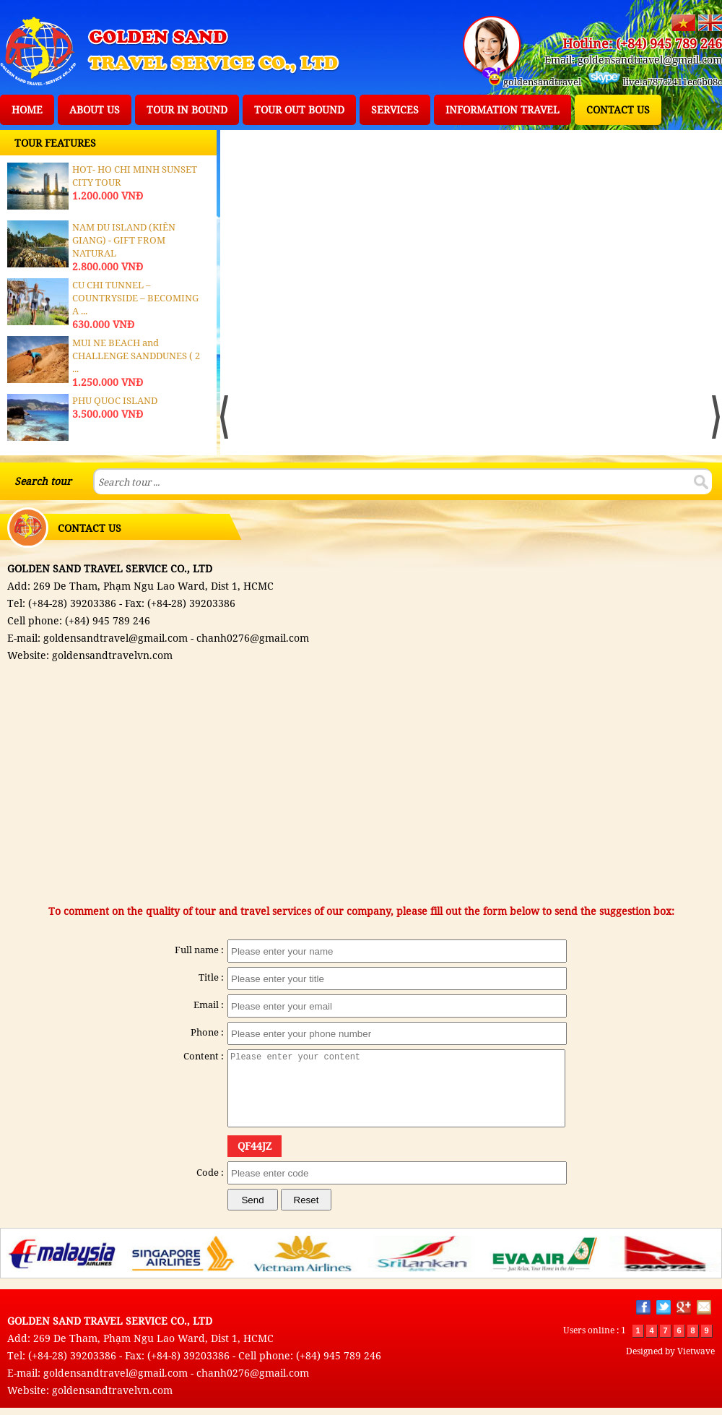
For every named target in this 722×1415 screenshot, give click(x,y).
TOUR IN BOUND (187, 109)
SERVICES (395, 109)
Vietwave (696, 1351)
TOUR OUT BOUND (299, 109)
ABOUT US (94, 109)
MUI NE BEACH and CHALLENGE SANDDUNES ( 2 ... (136, 355)
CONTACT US (618, 109)
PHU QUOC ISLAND (114, 400)
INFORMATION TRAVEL (502, 109)
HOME (27, 109)
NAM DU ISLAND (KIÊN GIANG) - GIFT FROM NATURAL (123, 239)
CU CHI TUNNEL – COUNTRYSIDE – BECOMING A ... (135, 297)
